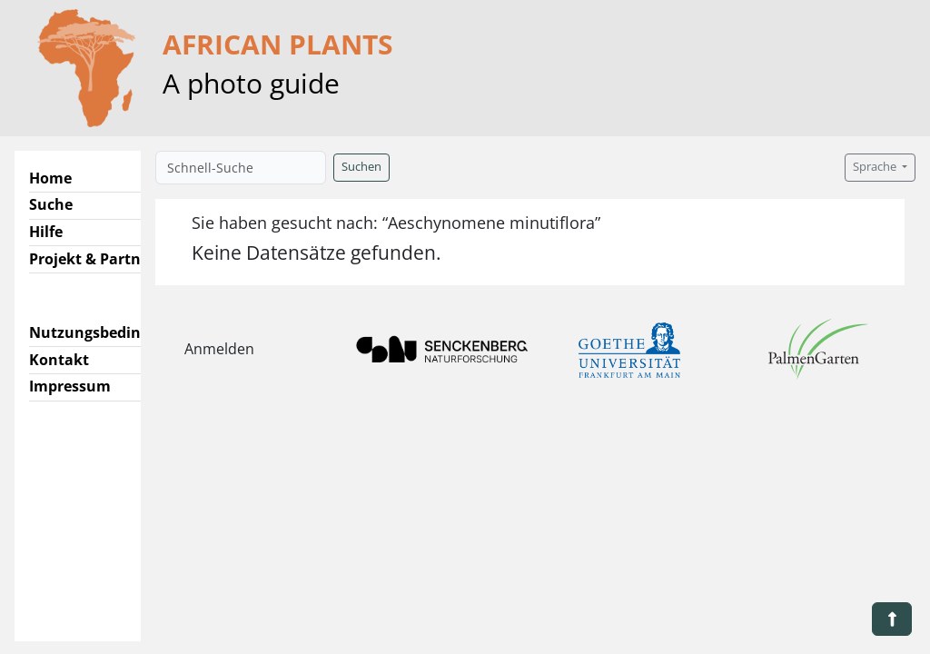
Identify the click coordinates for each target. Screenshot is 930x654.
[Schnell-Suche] (240, 167)
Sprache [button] (876, 166)
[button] (892, 619)
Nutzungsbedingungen (112, 332)
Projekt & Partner (92, 259)
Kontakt (59, 360)
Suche (51, 204)
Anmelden (219, 349)
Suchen (361, 166)
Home (50, 178)
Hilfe (46, 232)
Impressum (70, 386)
